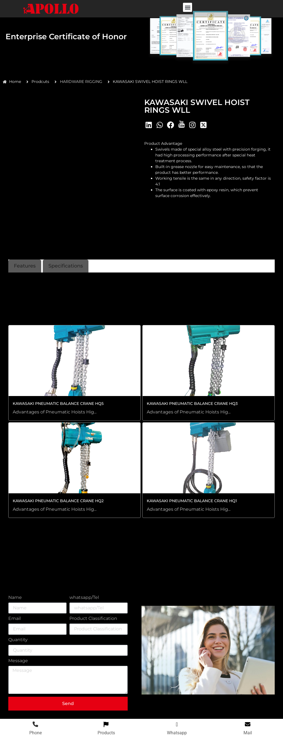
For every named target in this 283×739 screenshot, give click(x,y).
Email (14, 618)
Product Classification (93, 618)
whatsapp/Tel (84, 597)
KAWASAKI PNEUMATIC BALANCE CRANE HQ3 (192, 403)
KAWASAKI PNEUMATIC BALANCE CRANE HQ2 (58, 500)
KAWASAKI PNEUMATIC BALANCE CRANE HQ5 (58, 403)
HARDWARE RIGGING (81, 81)
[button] (187, 7)
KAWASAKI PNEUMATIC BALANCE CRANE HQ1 (192, 500)
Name (15, 597)
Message (18, 661)
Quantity (18, 640)
